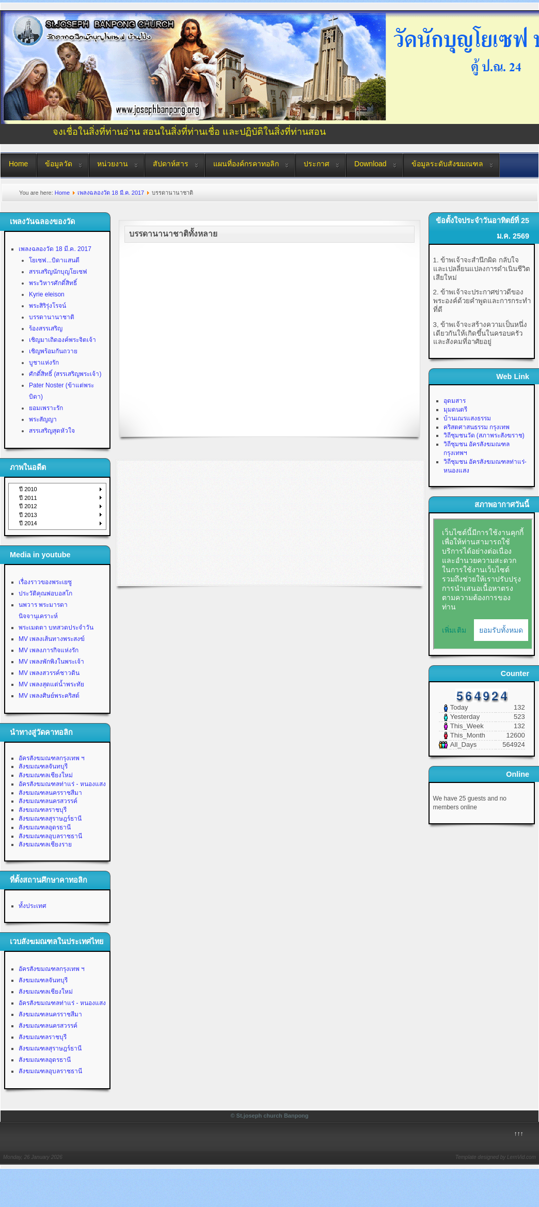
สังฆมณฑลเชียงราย (45, 844)
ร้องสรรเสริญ (45, 328)
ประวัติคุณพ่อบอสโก (45, 593)
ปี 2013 (28, 515)
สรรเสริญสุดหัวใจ (52, 430)
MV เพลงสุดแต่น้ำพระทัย (51, 684)
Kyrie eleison (47, 294)
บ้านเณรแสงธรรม (467, 418)
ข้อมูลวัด (58, 164)
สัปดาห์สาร (170, 164)
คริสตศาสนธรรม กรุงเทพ (476, 427)
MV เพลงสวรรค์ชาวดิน (49, 673)
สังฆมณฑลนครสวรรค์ (48, 801)
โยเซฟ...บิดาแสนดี (54, 260)
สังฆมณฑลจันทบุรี (43, 766)
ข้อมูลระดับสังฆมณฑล (447, 164)
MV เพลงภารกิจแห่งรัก (48, 650)
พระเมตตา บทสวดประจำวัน (56, 627)
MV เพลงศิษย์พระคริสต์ (49, 695)
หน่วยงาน (112, 164)
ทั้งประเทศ (32, 906)
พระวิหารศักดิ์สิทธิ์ (53, 283)
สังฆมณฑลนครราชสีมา (50, 792)
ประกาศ (316, 164)
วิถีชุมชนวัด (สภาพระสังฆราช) (484, 435)
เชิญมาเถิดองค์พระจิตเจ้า (62, 339)
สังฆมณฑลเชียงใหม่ (46, 775)
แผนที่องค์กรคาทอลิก (246, 164)
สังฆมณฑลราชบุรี (43, 809)
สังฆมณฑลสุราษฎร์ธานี (50, 818)
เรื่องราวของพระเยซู (45, 582)
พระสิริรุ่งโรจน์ (47, 305)
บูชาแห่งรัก (44, 362)
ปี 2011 (28, 498)
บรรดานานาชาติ (51, 317)
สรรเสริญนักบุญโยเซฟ (58, 271)
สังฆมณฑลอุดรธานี (45, 827)
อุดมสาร (454, 400)
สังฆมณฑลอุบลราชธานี (50, 836)
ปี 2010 (28, 489)
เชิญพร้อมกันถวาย (53, 351)
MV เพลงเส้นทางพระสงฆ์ (52, 638)
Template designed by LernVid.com (495, 1157)
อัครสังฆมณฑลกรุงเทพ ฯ (52, 758)
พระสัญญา (43, 419)
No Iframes (483, 584)
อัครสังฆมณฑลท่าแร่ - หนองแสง (62, 784)
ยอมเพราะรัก (46, 408)
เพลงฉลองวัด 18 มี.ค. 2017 (110, 193)
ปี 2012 (28, 506)
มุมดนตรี (455, 409)
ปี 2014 (28, 523)
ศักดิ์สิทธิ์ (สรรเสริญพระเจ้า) (65, 374)
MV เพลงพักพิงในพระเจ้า (51, 661)
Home (18, 164)
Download (370, 164)
